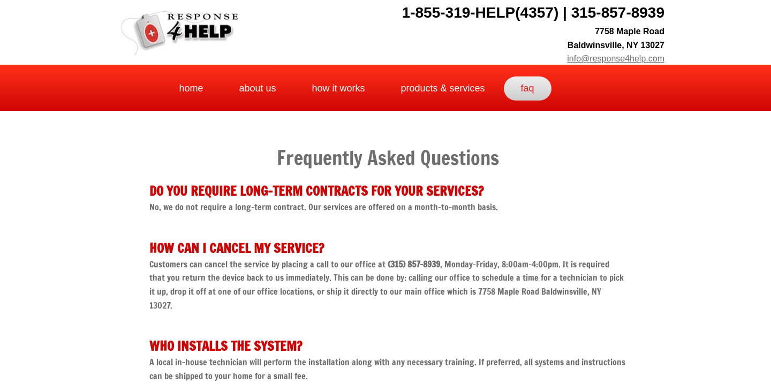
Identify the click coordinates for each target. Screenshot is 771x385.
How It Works (338, 88)
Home (191, 88)
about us (257, 88)
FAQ (527, 88)
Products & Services (443, 88)
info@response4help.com (615, 58)
